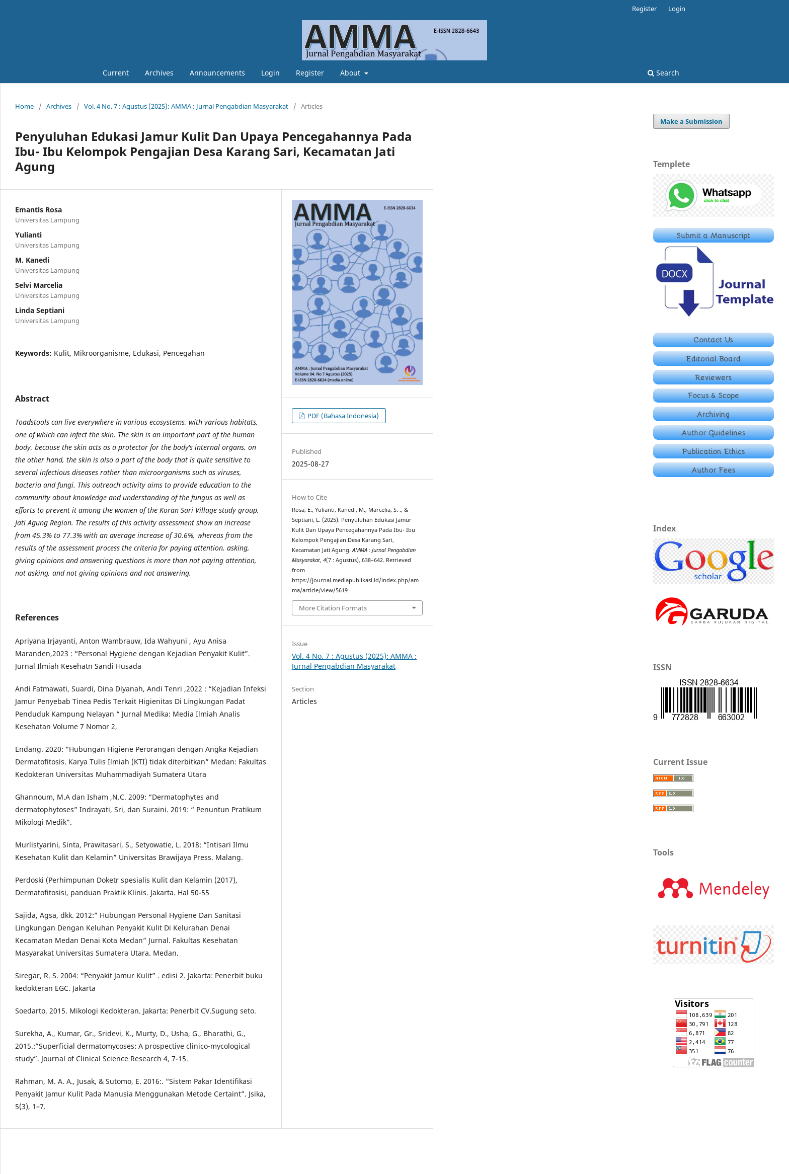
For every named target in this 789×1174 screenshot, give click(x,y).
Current (116, 72)
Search (663, 72)
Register (310, 72)
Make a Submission (691, 121)
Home (24, 106)
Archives (159, 72)
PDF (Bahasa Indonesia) (342, 415)
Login (270, 72)
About (351, 72)
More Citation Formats (333, 607)
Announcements (217, 72)
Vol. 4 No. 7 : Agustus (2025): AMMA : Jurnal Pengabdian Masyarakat (186, 106)
